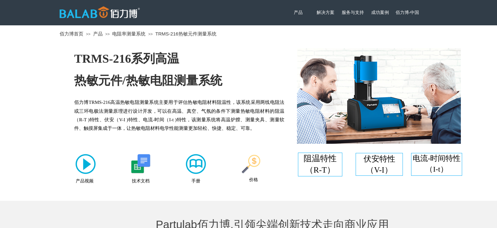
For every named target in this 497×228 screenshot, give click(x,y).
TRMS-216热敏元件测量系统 (185, 33)
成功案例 (380, 12)
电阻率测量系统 (128, 33)
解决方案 (325, 12)
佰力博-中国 (407, 12)
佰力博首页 (71, 33)
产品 (298, 12)
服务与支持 (353, 12)
